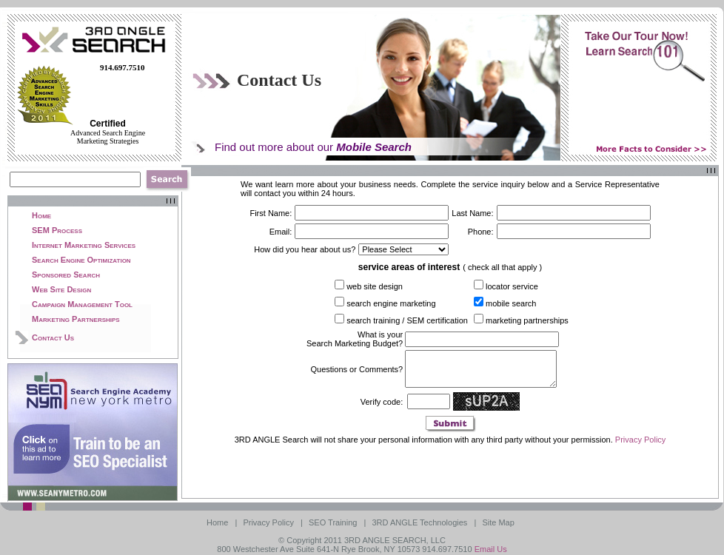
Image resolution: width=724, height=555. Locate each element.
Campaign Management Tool (82, 304)
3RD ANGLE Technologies (421, 522)
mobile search (511, 303)
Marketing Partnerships (76, 318)
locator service (512, 286)
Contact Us (53, 337)
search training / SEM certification (407, 320)
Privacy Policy (640, 446)
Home (41, 215)
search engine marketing (390, 303)
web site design (374, 286)
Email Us (491, 549)
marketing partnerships (527, 320)
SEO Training (334, 522)
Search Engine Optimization (81, 259)
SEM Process (57, 230)
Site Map (499, 522)
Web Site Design (61, 289)
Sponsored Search (66, 274)
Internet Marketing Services (83, 244)
